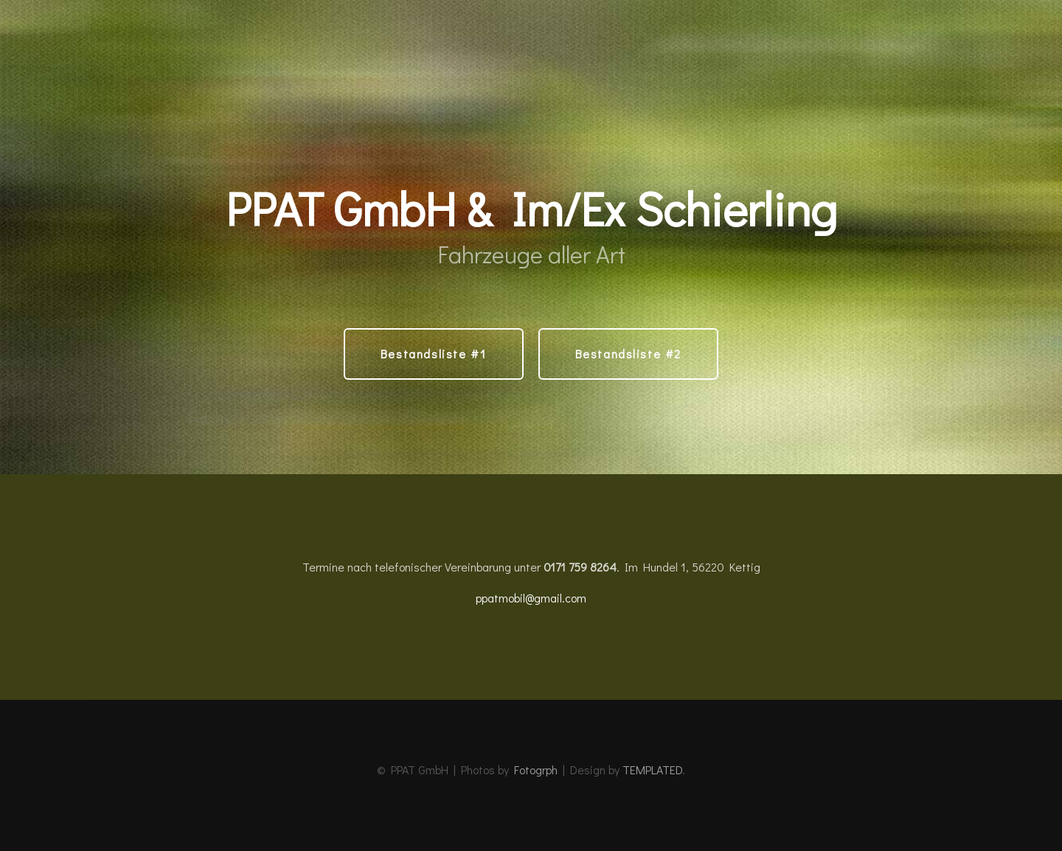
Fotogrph (536, 769)
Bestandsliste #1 (434, 353)
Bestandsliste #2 (628, 353)
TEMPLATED (652, 769)
